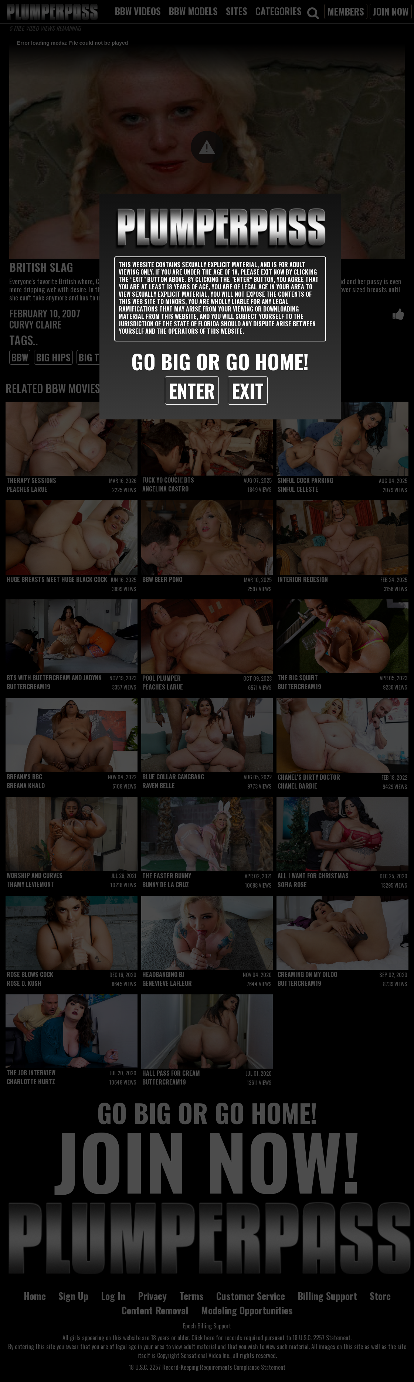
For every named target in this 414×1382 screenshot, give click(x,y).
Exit (248, 390)
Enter (192, 390)
